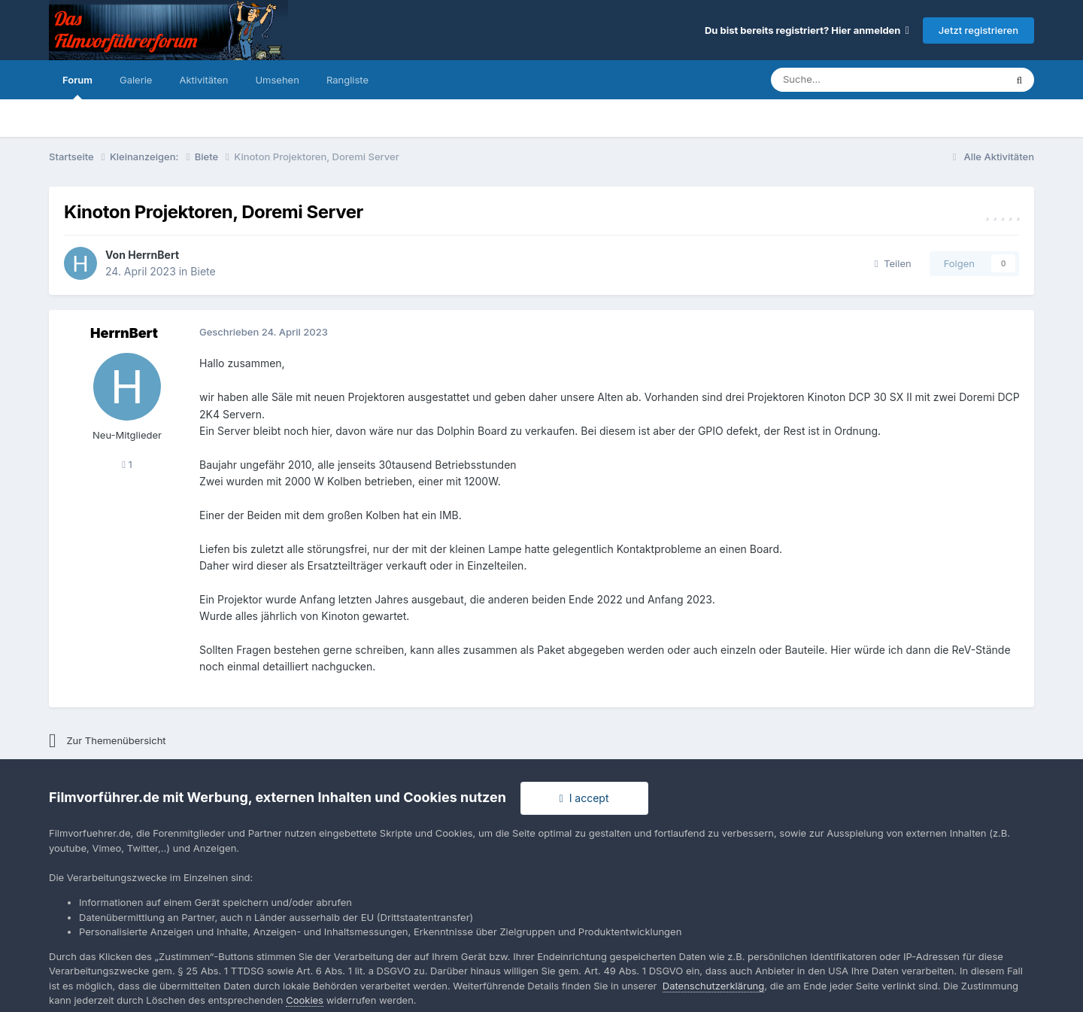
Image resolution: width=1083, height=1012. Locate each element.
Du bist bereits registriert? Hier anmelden (807, 30)
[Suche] (843, 80)
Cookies (304, 1000)
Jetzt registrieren (978, 30)
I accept (584, 798)
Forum (77, 86)
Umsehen (277, 80)
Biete (202, 271)
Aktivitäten (203, 80)
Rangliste (347, 80)
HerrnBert (153, 254)
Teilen (893, 263)
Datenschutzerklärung (713, 986)
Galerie (136, 80)
